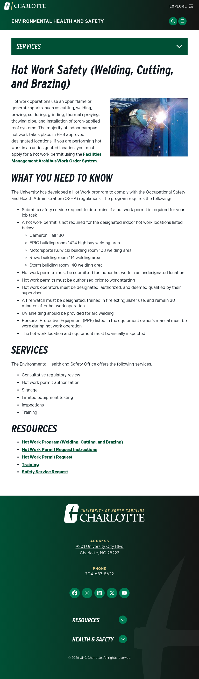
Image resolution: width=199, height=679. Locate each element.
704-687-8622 (99, 573)
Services (29, 46)
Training (30, 464)
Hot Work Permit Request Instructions (59, 449)
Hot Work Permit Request (47, 457)
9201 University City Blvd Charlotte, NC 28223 (100, 550)
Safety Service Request (45, 471)
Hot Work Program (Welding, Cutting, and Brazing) (72, 442)
